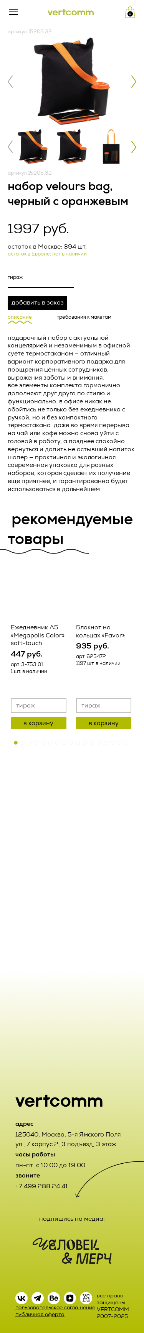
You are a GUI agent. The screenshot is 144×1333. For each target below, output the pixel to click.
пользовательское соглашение (55, 1307)
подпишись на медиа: (72, 1219)
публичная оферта (40, 1314)
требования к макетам (84, 317)
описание (20, 317)
